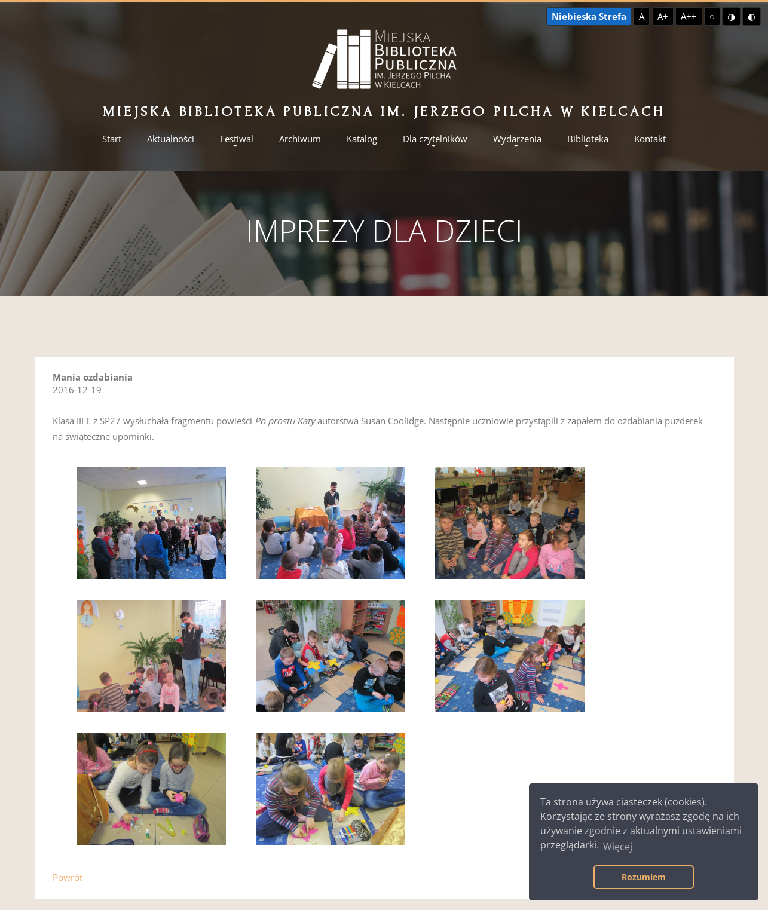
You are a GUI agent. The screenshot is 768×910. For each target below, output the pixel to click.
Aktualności (170, 138)
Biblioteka (587, 138)
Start (111, 138)
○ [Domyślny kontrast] (712, 16)
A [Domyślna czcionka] (641, 16)
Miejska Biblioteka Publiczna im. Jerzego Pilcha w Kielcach (384, 111)
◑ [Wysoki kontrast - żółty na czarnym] (731, 16)
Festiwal (236, 138)
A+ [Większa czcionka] (662, 16)
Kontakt (650, 138)
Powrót (67, 877)
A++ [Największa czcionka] (689, 16)
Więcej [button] (617, 846)
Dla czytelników (435, 138)
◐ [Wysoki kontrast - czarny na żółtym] (751, 16)
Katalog (362, 138)
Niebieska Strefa (589, 16)
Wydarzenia (517, 138)
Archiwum (300, 138)
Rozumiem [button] (644, 877)
